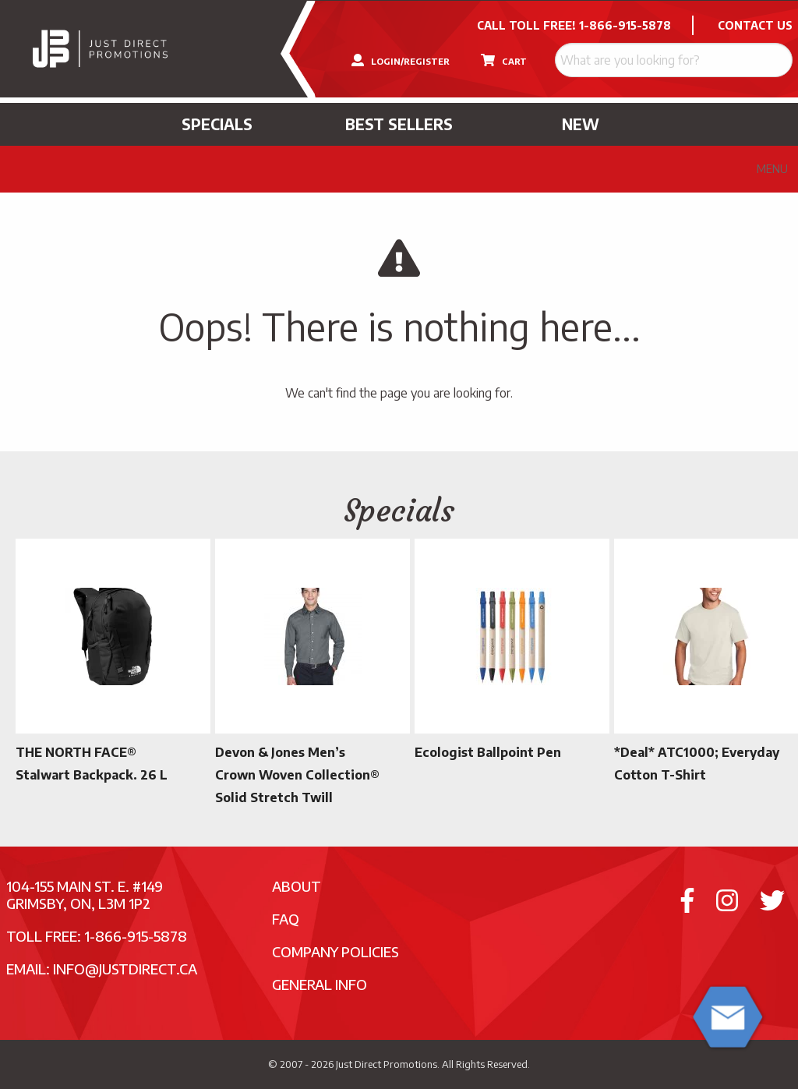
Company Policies (335, 951)
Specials (217, 124)
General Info (319, 984)
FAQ (285, 919)
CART (504, 60)
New (580, 124)
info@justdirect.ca (125, 969)
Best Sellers (399, 124)
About (296, 886)
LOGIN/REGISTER (400, 60)
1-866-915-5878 (625, 25)
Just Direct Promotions (386, 1064)
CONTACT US (755, 25)
